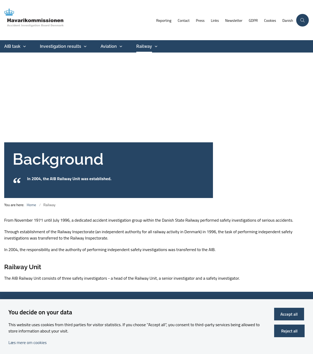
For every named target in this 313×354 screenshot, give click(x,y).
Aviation (109, 46)
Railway (144, 46)
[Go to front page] (76, 20)
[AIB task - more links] (23, 46)
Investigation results (60, 46)
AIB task (12, 46)
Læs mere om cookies (27, 342)
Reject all (289, 331)
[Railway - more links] (155, 46)
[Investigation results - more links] (84, 46)
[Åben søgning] (302, 20)
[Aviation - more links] (120, 46)
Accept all (289, 314)
